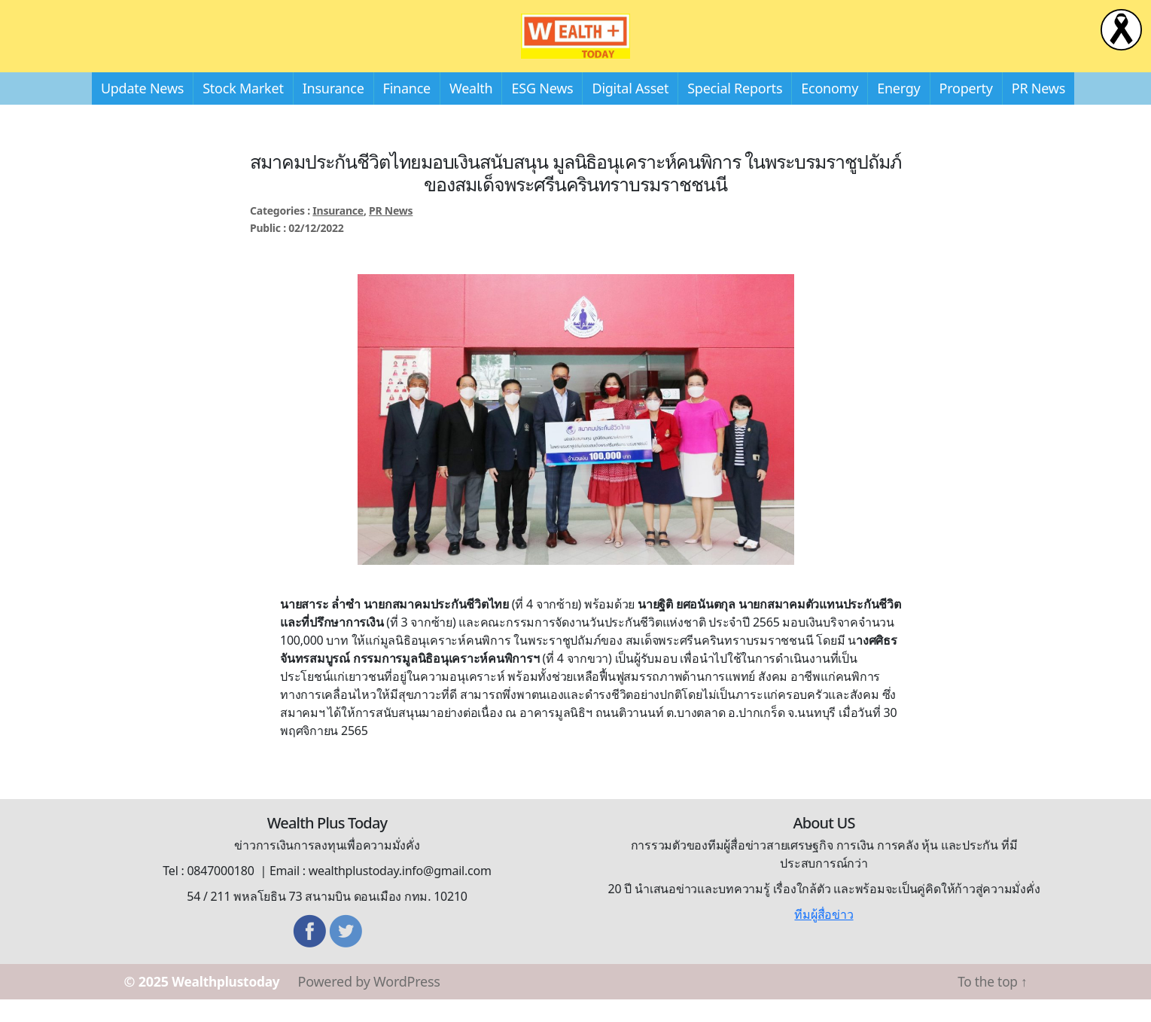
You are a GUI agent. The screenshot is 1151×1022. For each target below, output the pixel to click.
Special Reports (734, 111)
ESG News (542, 111)
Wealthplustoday (228, 1004)
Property (966, 111)
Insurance (333, 111)
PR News (1038, 111)
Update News (142, 111)
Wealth (470, 111)
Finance (407, 111)
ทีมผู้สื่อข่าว (823, 937)
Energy (898, 111)
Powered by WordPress (373, 1004)
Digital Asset (630, 111)
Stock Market (242, 111)
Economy (829, 111)
